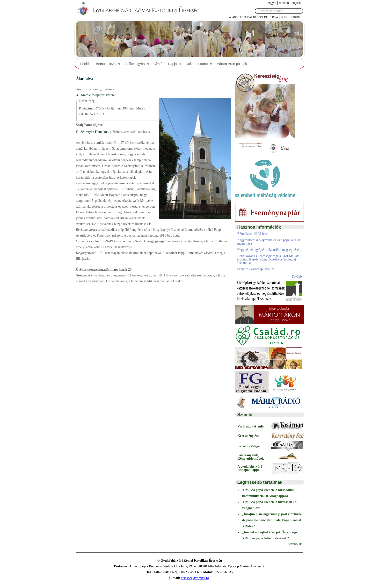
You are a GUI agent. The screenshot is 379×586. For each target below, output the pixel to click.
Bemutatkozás (106, 64)
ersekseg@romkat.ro (195, 578)
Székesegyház (135, 64)
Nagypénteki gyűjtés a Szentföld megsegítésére (269, 250)
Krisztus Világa (248, 446)
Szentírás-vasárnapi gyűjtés (255, 269)
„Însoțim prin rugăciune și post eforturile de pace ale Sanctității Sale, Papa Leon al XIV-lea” (272, 520)
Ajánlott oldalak (242, 17)
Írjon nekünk (291, 17)
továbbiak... (296, 544)
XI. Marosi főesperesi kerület (96, 95)
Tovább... (298, 276)
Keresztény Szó (248, 436)
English (296, 3)
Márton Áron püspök (231, 64)
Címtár (158, 64)
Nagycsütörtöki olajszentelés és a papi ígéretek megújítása (268, 241)
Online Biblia (268, 17)
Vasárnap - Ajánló (250, 426)
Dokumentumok (197, 64)
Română (284, 3)
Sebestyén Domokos (94, 132)
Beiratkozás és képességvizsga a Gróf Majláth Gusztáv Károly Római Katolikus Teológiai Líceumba (268, 259)
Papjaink (174, 64)
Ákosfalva (84, 78)
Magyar (271, 3)
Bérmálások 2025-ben (252, 234)
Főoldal (85, 64)
